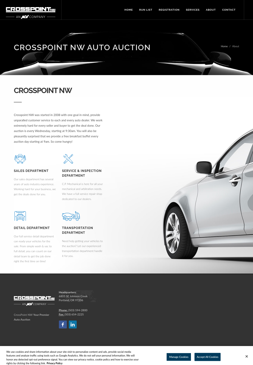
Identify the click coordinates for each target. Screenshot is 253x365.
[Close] (246, 359)
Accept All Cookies (207, 359)
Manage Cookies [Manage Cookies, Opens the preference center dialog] (178, 359)
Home (224, 46)
